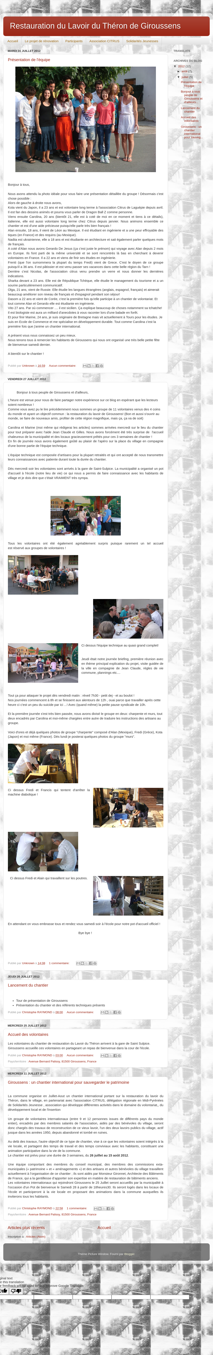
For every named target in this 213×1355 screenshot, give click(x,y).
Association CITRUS (104, 41)
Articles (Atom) (35, 1236)
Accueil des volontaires (28, 1034)
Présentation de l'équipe (29, 60)
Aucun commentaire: (63, 365)
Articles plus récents (26, 1227)
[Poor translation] (16, 1291)
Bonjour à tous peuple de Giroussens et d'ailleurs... (191, 97)
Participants (74, 41)
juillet (185, 77)
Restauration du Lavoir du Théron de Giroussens (95, 25)
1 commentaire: (59, 963)
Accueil (12, 41)
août (185, 71)
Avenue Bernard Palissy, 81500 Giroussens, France (62, 1061)
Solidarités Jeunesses (142, 41)
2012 (182, 66)
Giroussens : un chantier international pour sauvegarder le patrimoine (68, 1082)
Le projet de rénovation (41, 41)
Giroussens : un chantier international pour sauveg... (192, 132)
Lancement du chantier (28, 985)
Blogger (129, 1254)
